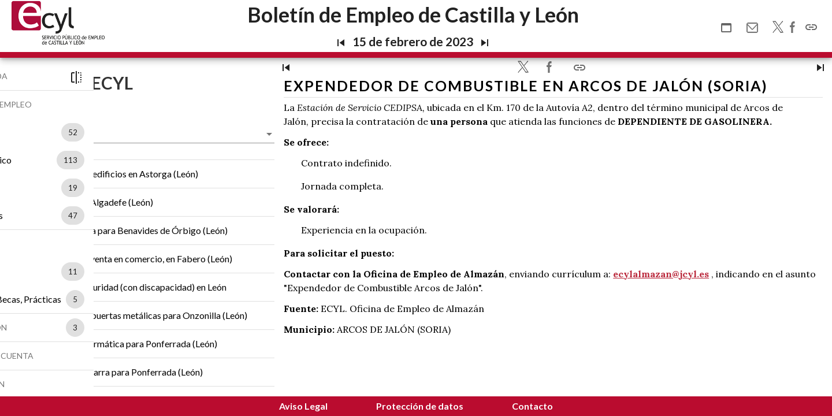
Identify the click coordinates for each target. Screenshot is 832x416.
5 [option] (135, 299)
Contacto (532, 405)
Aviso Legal (303, 405)
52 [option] (133, 132)
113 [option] (131, 160)
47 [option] (133, 215)
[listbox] (130, 132)
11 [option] (133, 271)
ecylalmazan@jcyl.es (764, 309)
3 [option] (135, 327)
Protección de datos (419, 405)
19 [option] (133, 187)
